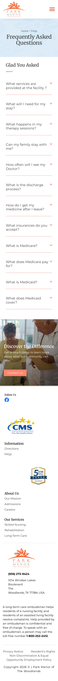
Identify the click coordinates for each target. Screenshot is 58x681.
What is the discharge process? (24, 187)
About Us (11, 493)
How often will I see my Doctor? (25, 167)
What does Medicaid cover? (23, 300)
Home (24, 30)
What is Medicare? (21, 246)
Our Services (14, 519)
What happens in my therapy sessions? (24, 126)
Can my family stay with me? (26, 146)
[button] (52, 9)
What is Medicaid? (21, 282)
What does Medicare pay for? (27, 264)
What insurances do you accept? (26, 227)
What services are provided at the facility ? (26, 86)
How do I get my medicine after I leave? (25, 207)
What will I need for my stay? (25, 106)
